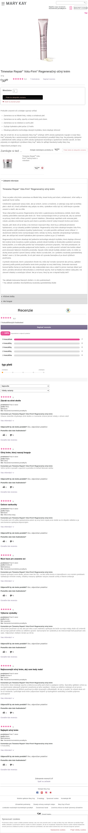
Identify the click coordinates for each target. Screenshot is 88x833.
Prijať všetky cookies (78, 830)
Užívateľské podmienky (22, 804)
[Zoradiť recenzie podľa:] (25, 386)
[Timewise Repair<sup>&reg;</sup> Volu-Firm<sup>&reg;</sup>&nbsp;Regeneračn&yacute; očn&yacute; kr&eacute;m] (44, 39)
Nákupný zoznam (80, 8)
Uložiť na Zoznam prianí (12, 102)
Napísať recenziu (49, 79)
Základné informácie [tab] (10, 181)
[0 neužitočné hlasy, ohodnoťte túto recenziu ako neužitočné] (11, 435)
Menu (3, 3)
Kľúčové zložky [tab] (9, 296)
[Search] (71, 2)
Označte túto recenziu (9, 440)
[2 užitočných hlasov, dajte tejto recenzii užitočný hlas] (4, 764)
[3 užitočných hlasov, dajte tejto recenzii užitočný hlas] (4, 435)
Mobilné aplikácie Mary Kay (26, 798)
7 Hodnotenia (34, 79)
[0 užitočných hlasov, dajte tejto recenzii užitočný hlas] (4, 487)
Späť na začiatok (44, 781)
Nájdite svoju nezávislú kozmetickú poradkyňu (57, 7)
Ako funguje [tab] (7, 301)
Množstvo (7, 90)
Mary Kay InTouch (64, 804)
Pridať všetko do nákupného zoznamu (75, 150)
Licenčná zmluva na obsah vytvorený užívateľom (67, 807)
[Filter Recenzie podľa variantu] (25, 390)
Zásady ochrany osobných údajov (44, 804)
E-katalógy (40, 798)
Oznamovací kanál (42, 807)
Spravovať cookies (53, 798)
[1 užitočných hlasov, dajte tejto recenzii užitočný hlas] (4, 541)
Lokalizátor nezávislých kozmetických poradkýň (17, 807)
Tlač (85, 13)
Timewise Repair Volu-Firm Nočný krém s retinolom (31, 158)
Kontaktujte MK (66, 798)
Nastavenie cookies (58, 830)
